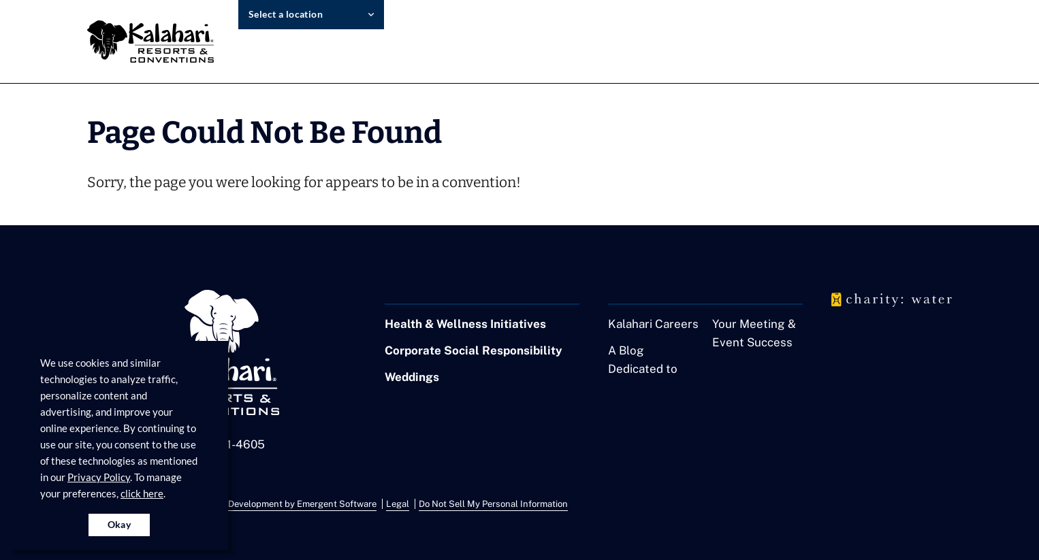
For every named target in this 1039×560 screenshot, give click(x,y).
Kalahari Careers (653, 324)
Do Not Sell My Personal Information (493, 504)
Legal (397, 504)
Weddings (412, 377)
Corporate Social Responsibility (473, 350)
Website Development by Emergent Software (285, 504)
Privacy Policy (98, 477)
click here (142, 493)
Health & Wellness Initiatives (465, 324)
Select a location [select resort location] (286, 14)
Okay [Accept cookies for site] (119, 524)
